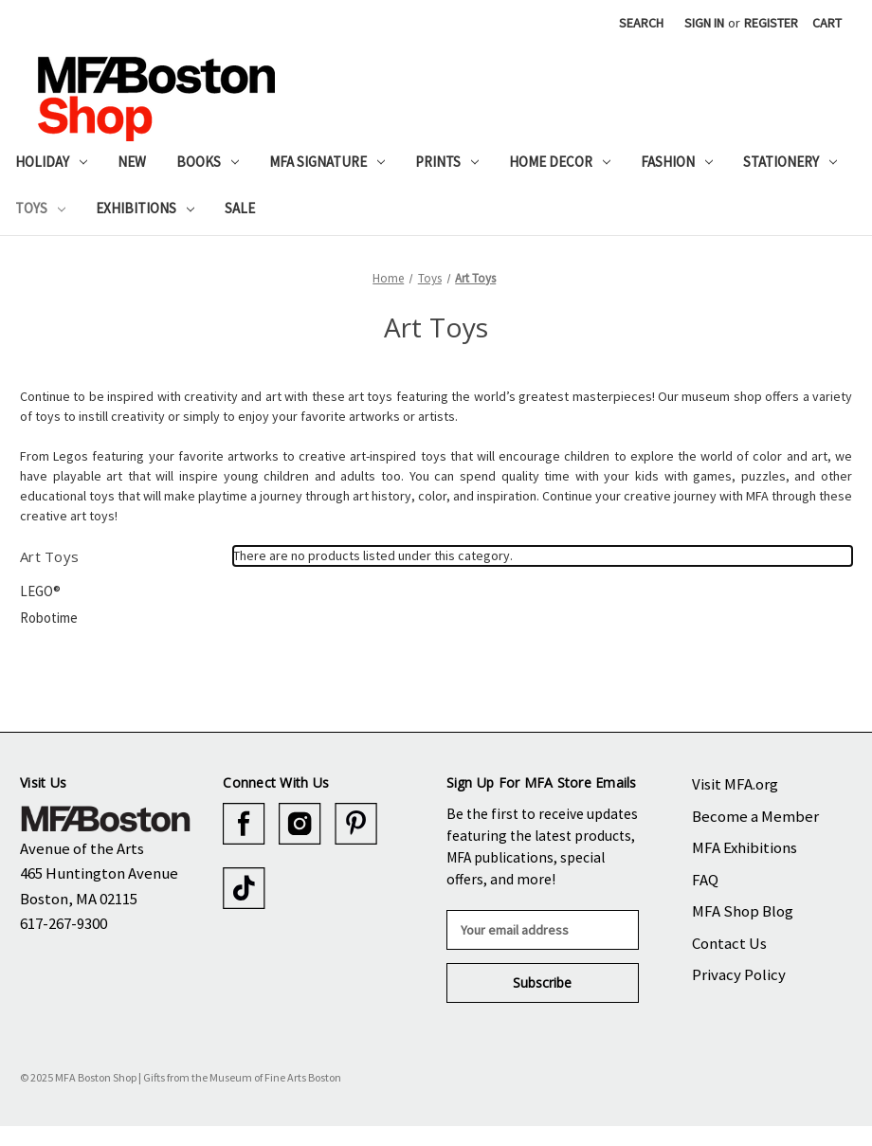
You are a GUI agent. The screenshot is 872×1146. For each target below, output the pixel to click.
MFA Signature (327, 162)
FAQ (705, 879)
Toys (40, 208)
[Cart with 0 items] (827, 23)
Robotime (49, 618)
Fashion (677, 162)
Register (771, 22)
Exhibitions (145, 208)
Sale (240, 208)
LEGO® (40, 591)
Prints (447, 162)
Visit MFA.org (735, 783)
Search (641, 22)
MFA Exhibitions (744, 847)
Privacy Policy (739, 974)
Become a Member (755, 816)
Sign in (704, 22)
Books (207, 162)
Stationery (790, 162)
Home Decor (559, 162)
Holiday (51, 162)
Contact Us (729, 943)
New (132, 162)
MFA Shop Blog (742, 910)
